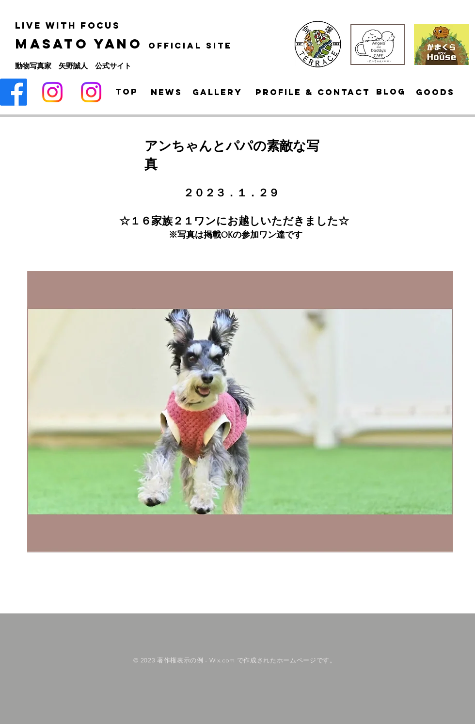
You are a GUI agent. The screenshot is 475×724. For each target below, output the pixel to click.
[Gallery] (217, 92)
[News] (166, 92)
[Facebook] (13, 92)
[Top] (126, 91)
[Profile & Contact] (312, 92)
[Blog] (390, 91)
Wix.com (222, 660)
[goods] (435, 92)
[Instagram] (52, 92)
